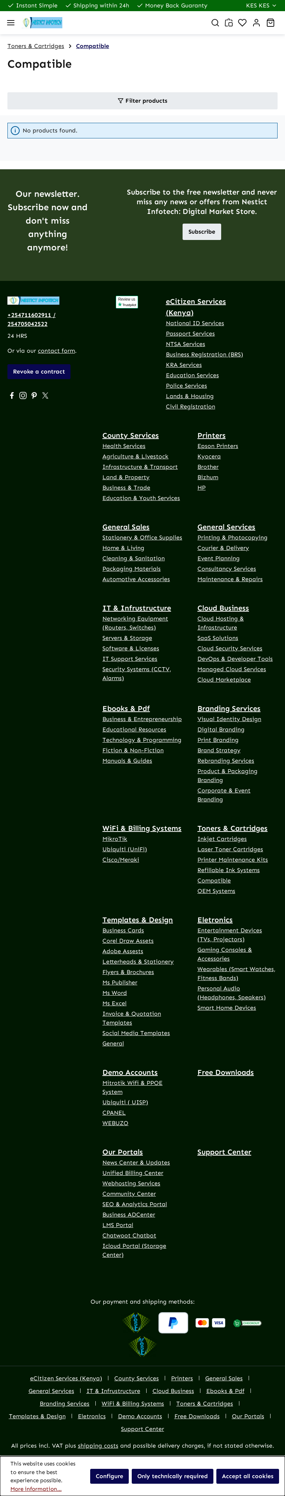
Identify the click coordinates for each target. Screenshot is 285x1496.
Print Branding (218, 739)
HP (201, 487)
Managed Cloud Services (231, 669)
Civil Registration (190, 406)
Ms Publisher (119, 982)
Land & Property (126, 477)
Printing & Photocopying (232, 537)
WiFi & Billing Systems (141, 828)
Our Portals (122, 1151)
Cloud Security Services (229, 648)
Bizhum (207, 477)
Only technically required (172, 1476)
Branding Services (229, 708)
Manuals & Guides (127, 760)
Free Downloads (225, 1072)
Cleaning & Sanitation (133, 558)
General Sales (126, 526)
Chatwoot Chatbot (129, 1235)
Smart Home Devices (226, 1007)
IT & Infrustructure (136, 607)
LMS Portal (117, 1224)
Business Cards (123, 930)
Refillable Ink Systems (228, 870)
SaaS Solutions (217, 637)
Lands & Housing (190, 396)
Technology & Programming (141, 739)
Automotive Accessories (136, 579)
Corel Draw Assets (128, 940)
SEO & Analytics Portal (134, 1204)
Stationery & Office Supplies (142, 537)
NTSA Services (185, 343)
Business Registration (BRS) (204, 354)
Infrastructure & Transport (140, 466)
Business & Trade (126, 487)
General (113, 1043)
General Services (226, 526)
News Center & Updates (136, 1162)
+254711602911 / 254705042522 (31, 319)
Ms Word (114, 992)
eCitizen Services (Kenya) (196, 307)
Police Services (186, 385)
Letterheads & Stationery (138, 961)
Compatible (214, 880)
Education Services (192, 375)
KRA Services (184, 364)
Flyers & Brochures (128, 972)
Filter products (142, 100)
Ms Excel (114, 1003)
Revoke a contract (39, 371)
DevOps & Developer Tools (235, 658)
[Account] (256, 23)
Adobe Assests (122, 951)
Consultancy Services (226, 568)
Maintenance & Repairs (230, 579)
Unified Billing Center (132, 1172)
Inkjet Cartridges (222, 838)
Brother (208, 466)
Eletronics (215, 919)
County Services (130, 435)
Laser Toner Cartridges (230, 849)
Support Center (224, 1151)
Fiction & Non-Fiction (133, 750)
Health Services (123, 445)
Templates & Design (137, 919)
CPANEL (114, 1112)
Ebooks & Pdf (126, 708)
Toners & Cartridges (232, 828)
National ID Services (195, 323)
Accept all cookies (247, 1476)
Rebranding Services (225, 760)
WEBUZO (115, 1123)
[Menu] (11, 23)
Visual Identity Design (229, 719)
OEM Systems (216, 890)
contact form (56, 350)
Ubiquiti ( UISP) (125, 1102)
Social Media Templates (136, 1033)
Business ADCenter (128, 1214)
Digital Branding (221, 729)
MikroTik (114, 838)
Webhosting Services (131, 1183)
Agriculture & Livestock (135, 456)
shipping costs (98, 1445)
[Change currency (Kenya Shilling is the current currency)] (262, 5)
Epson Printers (217, 445)
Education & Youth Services (141, 498)
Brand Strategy (218, 750)
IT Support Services (129, 658)
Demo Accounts (130, 1072)
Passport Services (190, 333)
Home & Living (123, 547)
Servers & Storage (127, 637)
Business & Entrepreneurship (142, 719)
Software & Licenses (130, 648)
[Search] (215, 23)
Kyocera (209, 456)
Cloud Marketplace (224, 679)
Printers (211, 435)
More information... (36, 1489)
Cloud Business (223, 607)
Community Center (129, 1193)
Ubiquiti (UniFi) (124, 849)
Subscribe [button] (202, 231)
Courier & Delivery (223, 547)
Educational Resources (134, 729)
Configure (109, 1476)
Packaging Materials (131, 568)
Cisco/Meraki (120, 859)
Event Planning (218, 558)
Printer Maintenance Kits (232, 859)
